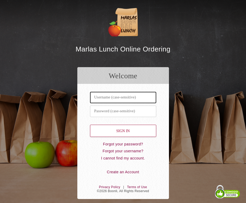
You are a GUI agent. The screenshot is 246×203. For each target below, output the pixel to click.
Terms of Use (137, 187)
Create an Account (123, 172)
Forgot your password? (123, 144)
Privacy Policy (109, 187)
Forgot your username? (123, 151)
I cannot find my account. (123, 158)
